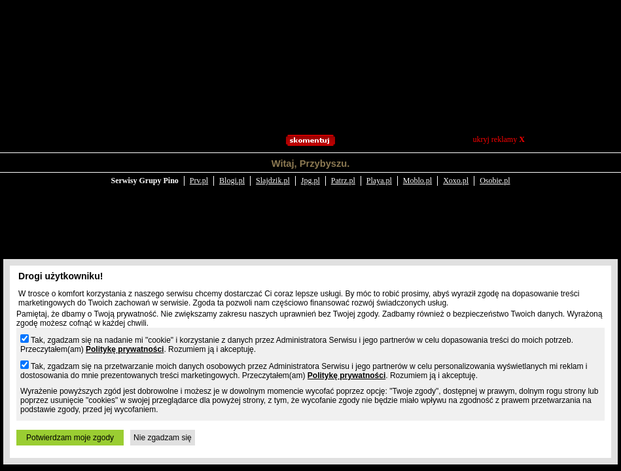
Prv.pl (199, 171)
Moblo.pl (417, 171)
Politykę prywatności (125, 349)
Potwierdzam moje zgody (70, 437)
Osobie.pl (495, 171)
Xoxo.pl (456, 171)
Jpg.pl (310, 171)
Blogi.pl (232, 171)
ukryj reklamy (499, 139)
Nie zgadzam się (162, 437)
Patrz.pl (343, 171)
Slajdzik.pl (273, 171)
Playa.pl (379, 171)
